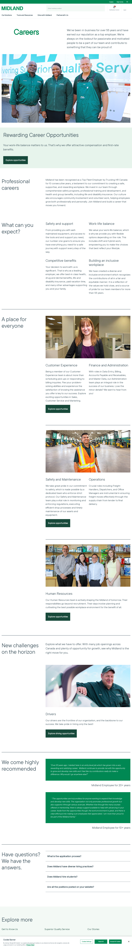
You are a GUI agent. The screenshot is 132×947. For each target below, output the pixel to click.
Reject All (101, 941)
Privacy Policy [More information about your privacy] (30, 945)
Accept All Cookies (115, 941)
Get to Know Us (10, 929)
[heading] (88, 856)
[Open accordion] (127, 856)
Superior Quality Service (57, 929)
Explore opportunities (16, 160)
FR (127, 2)
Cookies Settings (86, 941)
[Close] (129, 941)
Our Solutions (7, 15)
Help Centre (120, 2)
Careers (111, 2)
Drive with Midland (45, 15)
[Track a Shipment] (102, 8)
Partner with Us (62, 15)
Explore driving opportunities (61, 733)
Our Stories (93, 929)
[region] (66, 941)
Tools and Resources (25, 15)
